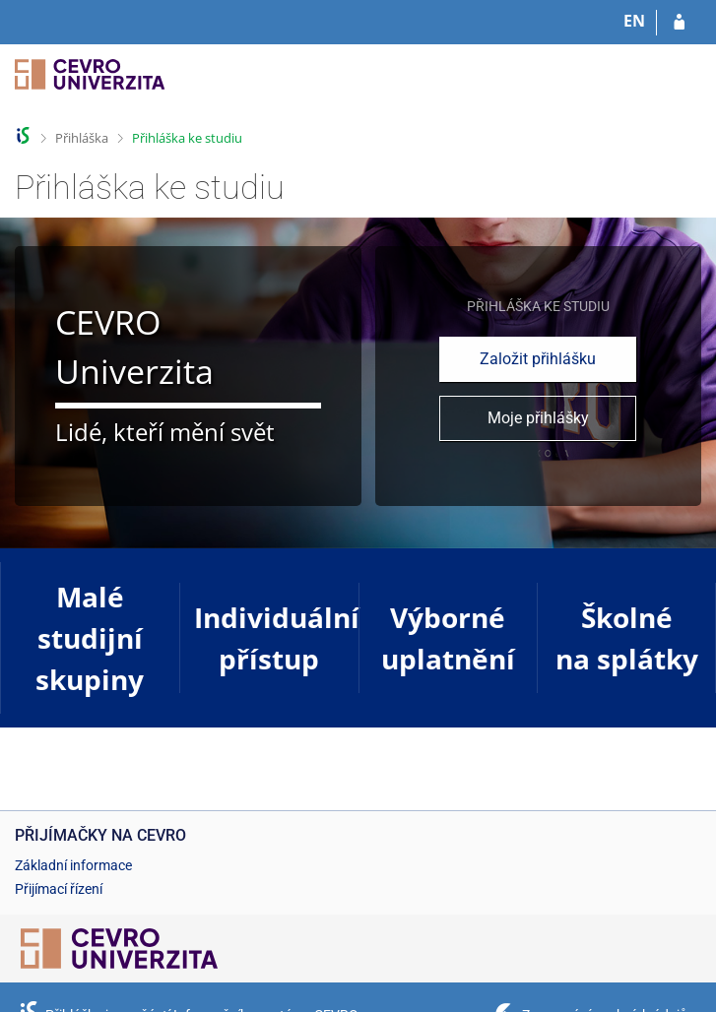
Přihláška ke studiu (187, 138)
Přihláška (81, 138)
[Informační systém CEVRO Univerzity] (89, 86)
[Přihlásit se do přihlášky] (679, 22)
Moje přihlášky (538, 418)
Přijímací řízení (58, 889)
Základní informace (73, 865)
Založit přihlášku (538, 358)
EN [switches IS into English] (634, 21)
